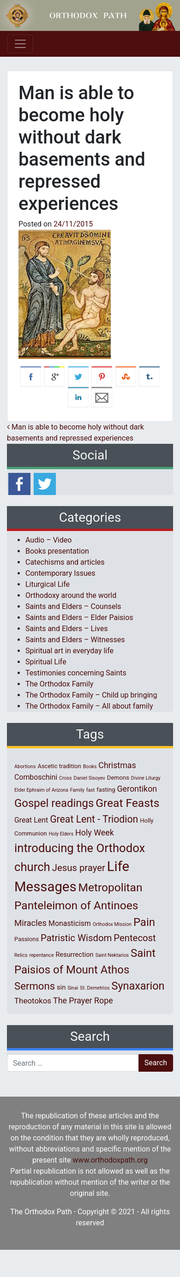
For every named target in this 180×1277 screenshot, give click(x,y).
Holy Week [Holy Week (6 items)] (94, 832)
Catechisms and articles (65, 562)
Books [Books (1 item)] (90, 767)
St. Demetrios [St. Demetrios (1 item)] (94, 988)
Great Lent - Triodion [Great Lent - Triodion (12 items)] (94, 819)
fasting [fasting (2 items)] (105, 789)
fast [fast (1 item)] (90, 790)
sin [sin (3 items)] (61, 987)
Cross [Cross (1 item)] (65, 778)
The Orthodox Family (59, 684)
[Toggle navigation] (20, 44)
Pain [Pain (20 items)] (144, 922)
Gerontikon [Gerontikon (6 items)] (137, 789)
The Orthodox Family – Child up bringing (91, 695)
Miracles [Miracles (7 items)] (30, 923)
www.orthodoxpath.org (110, 1160)
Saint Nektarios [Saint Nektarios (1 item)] (112, 955)
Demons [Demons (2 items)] (118, 777)
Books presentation (57, 551)
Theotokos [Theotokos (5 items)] (32, 1000)
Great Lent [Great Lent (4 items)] (31, 820)
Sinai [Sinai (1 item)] (72, 988)
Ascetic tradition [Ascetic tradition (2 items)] (59, 766)
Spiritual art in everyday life (69, 650)
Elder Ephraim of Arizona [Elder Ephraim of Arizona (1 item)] (41, 790)
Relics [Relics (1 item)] (20, 955)
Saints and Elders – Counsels (73, 606)
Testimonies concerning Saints (75, 672)
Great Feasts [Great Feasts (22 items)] (127, 803)
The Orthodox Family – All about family (89, 706)
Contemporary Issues (60, 573)
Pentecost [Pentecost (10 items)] (135, 937)
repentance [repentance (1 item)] (41, 955)
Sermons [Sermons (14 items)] (34, 986)
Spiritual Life (45, 661)
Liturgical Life (47, 584)
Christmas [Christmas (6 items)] (117, 765)
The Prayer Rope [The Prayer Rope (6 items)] (83, 1000)
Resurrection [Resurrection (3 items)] (75, 954)
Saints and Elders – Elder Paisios (79, 617)
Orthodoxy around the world (70, 595)
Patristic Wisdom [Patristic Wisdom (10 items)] (76, 937)
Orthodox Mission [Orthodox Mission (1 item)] (112, 924)
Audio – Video (48, 540)
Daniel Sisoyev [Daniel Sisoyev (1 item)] (89, 778)
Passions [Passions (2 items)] (26, 939)
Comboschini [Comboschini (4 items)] (35, 777)
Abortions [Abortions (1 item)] (25, 767)
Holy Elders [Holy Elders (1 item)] (61, 834)
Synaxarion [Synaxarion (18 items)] (137, 985)
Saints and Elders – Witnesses (75, 639)
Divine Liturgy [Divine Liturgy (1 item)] (146, 778)
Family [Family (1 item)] (77, 790)
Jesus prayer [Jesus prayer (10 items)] (78, 867)
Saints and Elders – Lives (66, 628)
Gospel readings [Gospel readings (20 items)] (54, 803)
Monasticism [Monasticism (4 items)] (69, 923)
